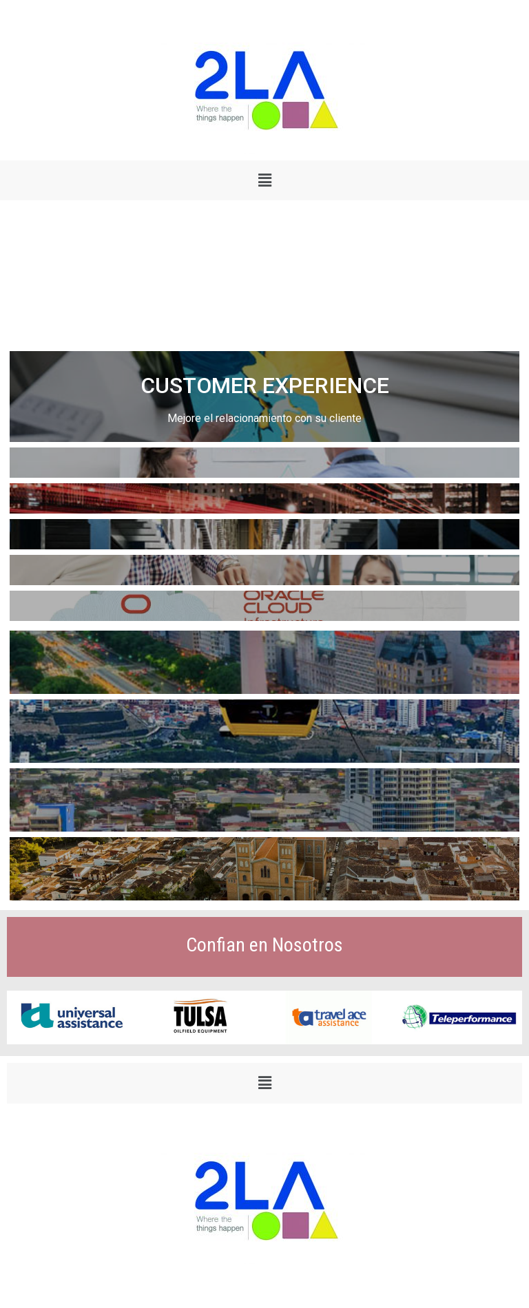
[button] (264, 180)
